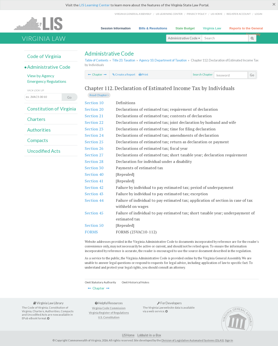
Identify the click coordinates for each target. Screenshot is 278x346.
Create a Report (123, 74)
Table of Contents (96, 60)
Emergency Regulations (46, 81)
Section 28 (94, 161)
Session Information (116, 28)
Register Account (239, 13)
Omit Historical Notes (135, 282)
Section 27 (94, 155)
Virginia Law (212, 28)
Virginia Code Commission (109, 308)
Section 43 (94, 193)
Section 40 (94, 174)
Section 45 (94, 213)
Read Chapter (99, 95)
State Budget (185, 28)
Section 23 (94, 129)
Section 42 (94, 187)
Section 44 (94, 200)
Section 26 (94, 148)
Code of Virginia (44, 56)
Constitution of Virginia (51, 108)
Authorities (39, 130)
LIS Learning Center (94, 5)
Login (258, 13)
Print (143, 74)
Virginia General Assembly (133, 13)
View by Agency (40, 75)
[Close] (274, 4)
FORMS (91, 232)
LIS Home (128, 335)
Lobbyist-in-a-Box (149, 335)
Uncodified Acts (43, 151)
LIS (41, 23)
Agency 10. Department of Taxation (163, 60)
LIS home (216, 13)
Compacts (37, 140)
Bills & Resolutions (153, 28)
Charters (36, 119)
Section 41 (94, 181)
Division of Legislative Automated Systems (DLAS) (192, 340)
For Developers (169, 303)
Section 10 (94, 102)
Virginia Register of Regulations (109, 312)
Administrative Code (184, 38)
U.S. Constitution (108, 317)
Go (252, 75)
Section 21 (94, 115)
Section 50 (94, 225)
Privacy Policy (197, 13)
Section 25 (94, 141)
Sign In (229, 340)
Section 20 (94, 109)
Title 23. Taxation (123, 60)
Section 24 (94, 135)
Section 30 (94, 167)
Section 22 (94, 122)
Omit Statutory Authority (100, 282)
